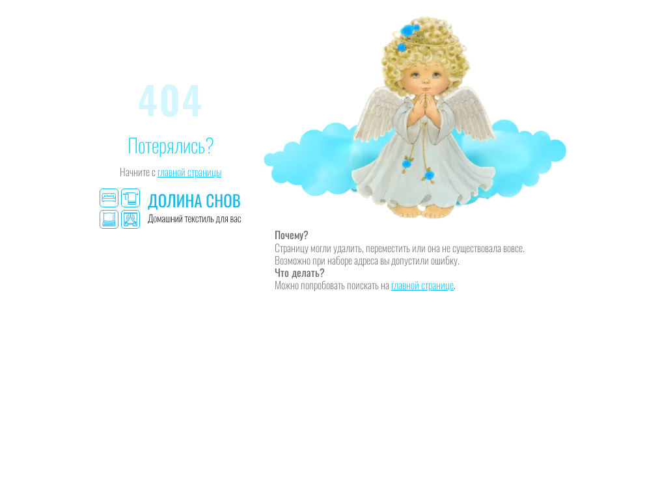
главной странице (422, 284)
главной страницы (189, 171)
